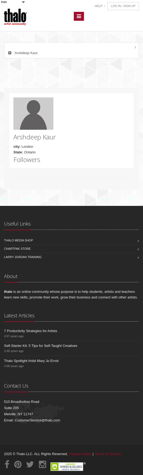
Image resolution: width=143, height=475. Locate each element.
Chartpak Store (17, 248)
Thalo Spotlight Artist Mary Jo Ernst (31, 361)
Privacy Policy (80, 454)
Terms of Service (108, 454)
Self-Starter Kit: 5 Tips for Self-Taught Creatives (40, 346)
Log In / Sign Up (123, 6)
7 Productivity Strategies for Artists (30, 331)
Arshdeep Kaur (22, 53)
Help (98, 6)
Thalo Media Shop (18, 240)
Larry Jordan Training (23, 257)
